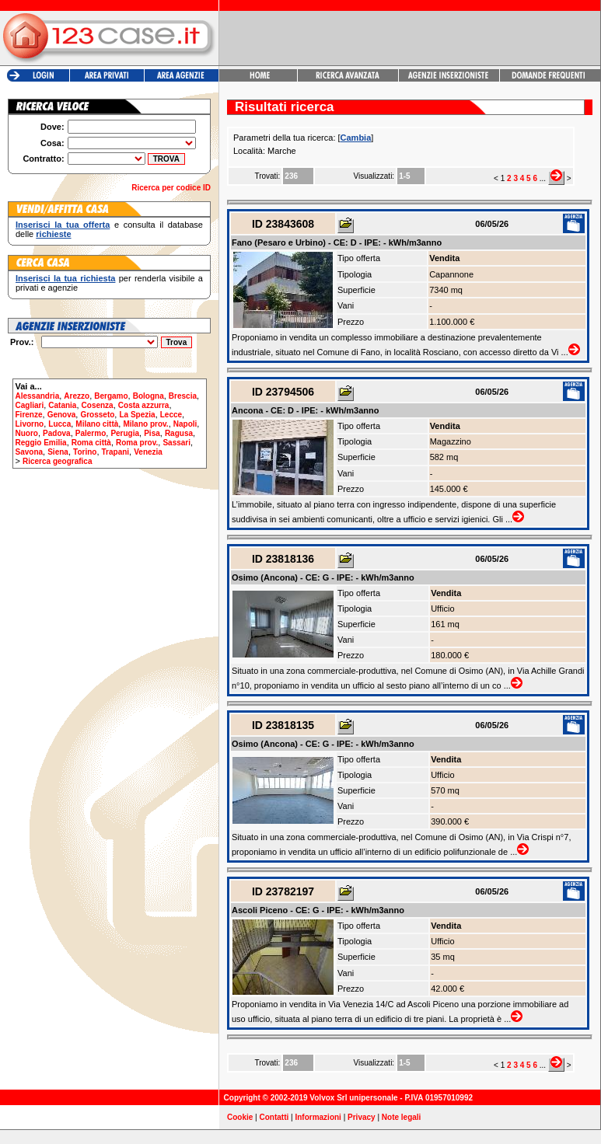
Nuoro (27, 433)
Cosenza (98, 405)
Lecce (171, 414)
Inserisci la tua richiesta (65, 278)
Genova (61, 414)
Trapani (116, 452)
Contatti (274, 1117)
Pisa (152, 433)
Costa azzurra (143, 405)
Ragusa (179, 433)
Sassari (176, 442)
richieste (53, 234)
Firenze (29, 414)
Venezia (148, 452)
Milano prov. (145, 424)
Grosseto (97, 414)
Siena (57, 452)
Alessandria (38, 396)
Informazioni (318, 1117)
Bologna (148, 396)
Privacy (362, 1117)
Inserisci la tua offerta (63, 224)
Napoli (185, 424)
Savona (30, 452)
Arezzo (76, 396)
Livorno (30, 424)
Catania (62, 405)
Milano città (96, 424)
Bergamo (111, 396)
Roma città (91, 442)
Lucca (59, 424)
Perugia (124, 433)
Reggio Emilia (41, 442)
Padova (57, 433)
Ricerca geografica (58, 461)
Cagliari (30, 405)
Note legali (401, 1117)
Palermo (90, 433)
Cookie (240, 1117)
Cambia (356, 137)
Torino (84, 452)
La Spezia (137, 414)
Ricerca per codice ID (171, 187)
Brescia (183, 396)
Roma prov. (137, 442)
